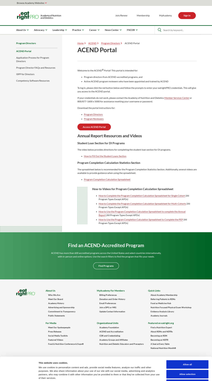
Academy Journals (159, 315)
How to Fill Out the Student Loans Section (105, 156)
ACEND (92, 43)
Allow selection (187, 352)
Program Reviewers (94, 118)
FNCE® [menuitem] (131, 29)
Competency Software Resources (33, 80)
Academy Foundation (109, 327)
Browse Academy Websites (30, 2)
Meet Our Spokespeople (59, 327)
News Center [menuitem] (112, 29)
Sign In (187, 15)
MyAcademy (165, 15)
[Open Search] (159, 30)
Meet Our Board (55, 299)
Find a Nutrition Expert (161, 327)
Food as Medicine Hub (161, 303)
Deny (187, 361)
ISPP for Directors (25, 74)
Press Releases (55, 331)
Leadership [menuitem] (58, 29)
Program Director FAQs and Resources (35, 67)
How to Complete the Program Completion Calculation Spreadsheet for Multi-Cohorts (142, 203)
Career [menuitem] (93, 29)
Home (80, 43)
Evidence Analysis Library (162, 311)
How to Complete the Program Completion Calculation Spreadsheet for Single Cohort (142, 195)
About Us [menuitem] (21, 29)
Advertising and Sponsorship (61, 307)
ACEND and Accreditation (111, 331)
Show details (154, 375)
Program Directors (26, 43)
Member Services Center (176, 97)
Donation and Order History (112, 299)
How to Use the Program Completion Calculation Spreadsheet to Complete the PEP (141, 219)
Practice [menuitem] (76, 29)
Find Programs (106, 265)
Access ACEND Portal (94, 126)
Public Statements (56, 315)
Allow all (187, 342)
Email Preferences (107, 303)
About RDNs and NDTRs (161, 331)
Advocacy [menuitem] (39, 29)
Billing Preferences (108, 295)
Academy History (56, 303)
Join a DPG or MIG (108, 307)
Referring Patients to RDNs (163, 299)
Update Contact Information (112, 311)
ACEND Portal (23, 51)
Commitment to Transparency (62, 311)
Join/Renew (121, 15)
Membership (143, 15)
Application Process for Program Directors (32, 59)
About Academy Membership (164, 295)
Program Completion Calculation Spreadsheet (107, 179)
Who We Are (54, 295)
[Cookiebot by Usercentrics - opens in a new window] (19, 375)
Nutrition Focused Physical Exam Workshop (171, 307)
